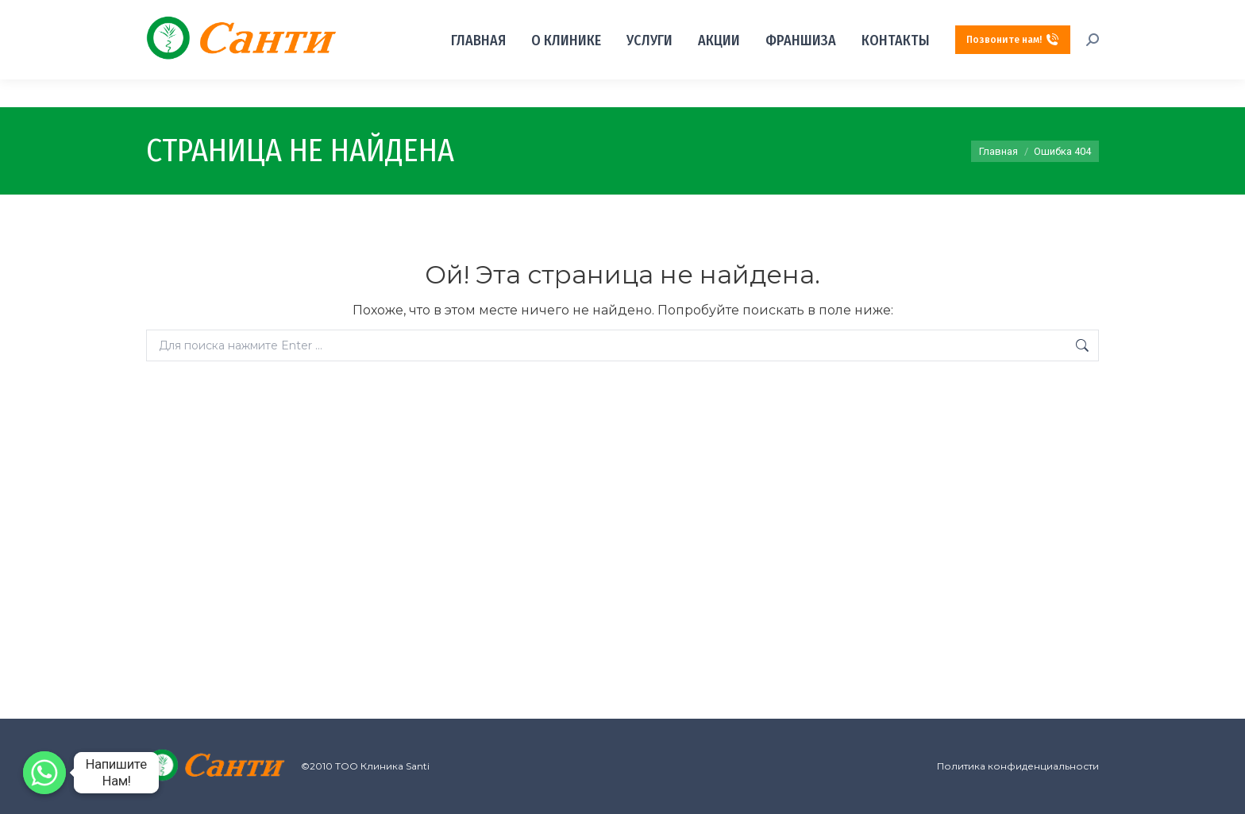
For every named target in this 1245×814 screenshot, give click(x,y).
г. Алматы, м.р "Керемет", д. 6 (220, 14)
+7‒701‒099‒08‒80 (963, 14)
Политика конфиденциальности (1018, 766)
